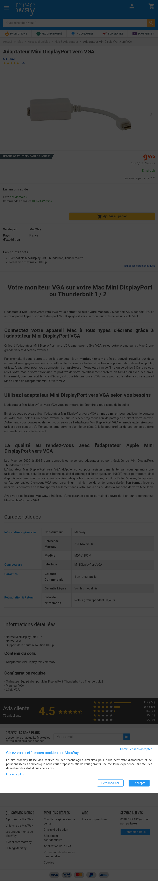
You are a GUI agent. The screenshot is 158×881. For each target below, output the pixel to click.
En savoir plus (15, 774)
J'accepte (139, 783)
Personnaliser (110, 783)
